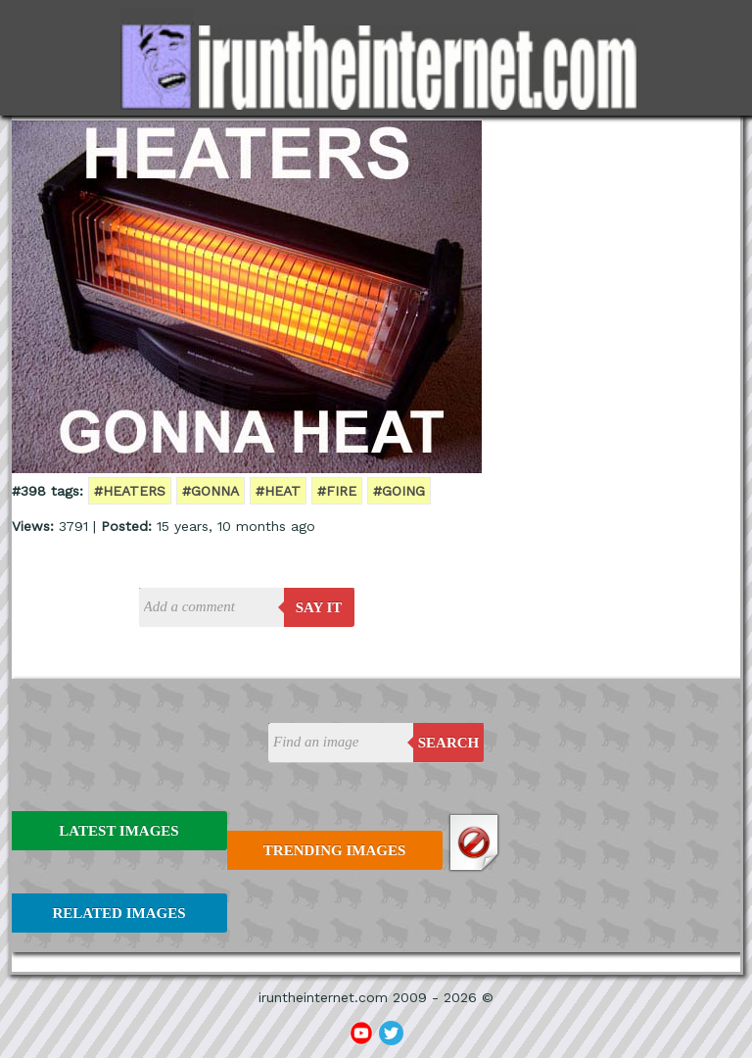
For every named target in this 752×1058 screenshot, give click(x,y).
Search (449, 742)
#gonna (210, 491)
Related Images (119, 913)
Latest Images (118, 831)
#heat (278, 491)
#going (399, 491)
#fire (336, 491)
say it (319, 607)
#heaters (129, 491)
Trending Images (334, 850)
